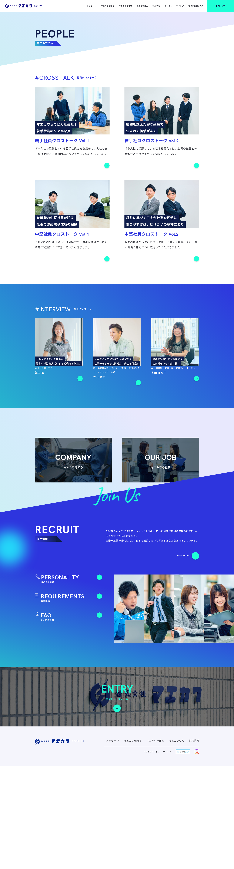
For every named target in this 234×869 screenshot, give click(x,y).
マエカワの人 (142, 6)
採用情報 (156, 6)
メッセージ (91, 6)
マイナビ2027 (194, 6)
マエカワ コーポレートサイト (156, 855)
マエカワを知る (107, 6)
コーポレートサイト (173, 6)
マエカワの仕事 (125, 6)
